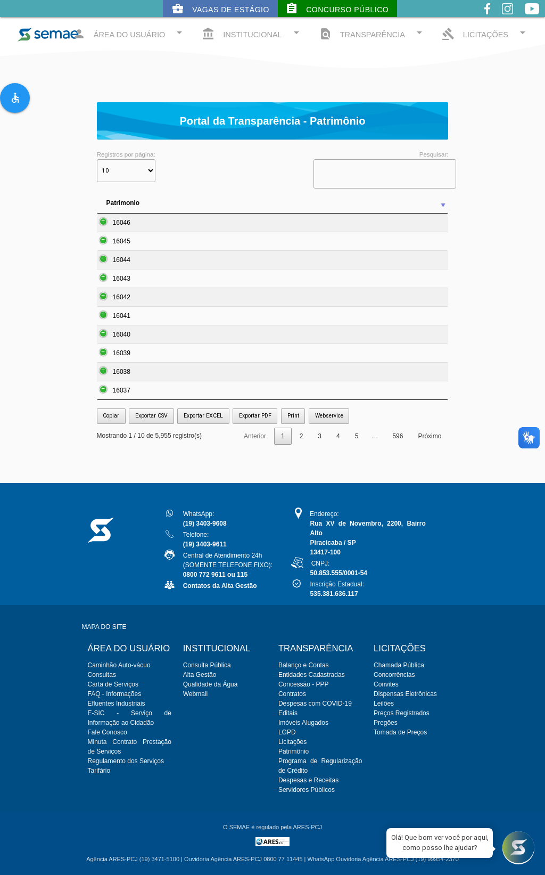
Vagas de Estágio (220, 8)
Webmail (195, 694)
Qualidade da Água (210, 684)
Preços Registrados (402, 713)
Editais (288, 713)
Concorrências (394, 674)
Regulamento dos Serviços (126, 761)
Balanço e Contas (303, 665)
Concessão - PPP (303, 684)
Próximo (429, 436)
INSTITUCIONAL (252, 33)
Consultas (102, 674)
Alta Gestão (200, 674)
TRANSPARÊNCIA (372, 33)
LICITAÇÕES (485, 33)
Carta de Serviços (113, 684)
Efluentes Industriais (116, 703)
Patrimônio (293, 751)
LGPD (287, 732)
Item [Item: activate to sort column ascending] (165, 203)
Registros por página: (126, 167)
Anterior (255, 436)
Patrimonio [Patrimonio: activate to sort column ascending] (123, 203)
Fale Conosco (107, 732)
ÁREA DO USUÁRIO (129, 33)
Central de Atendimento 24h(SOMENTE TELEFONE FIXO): (227, 565)
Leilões (384, 703)
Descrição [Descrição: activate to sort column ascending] (265, 203)
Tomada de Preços (400, 732)
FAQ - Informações (115, 694)
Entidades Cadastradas (311, 674)
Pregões (386, 722)
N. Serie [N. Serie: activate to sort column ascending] (410, 203)
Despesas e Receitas (308, 780)
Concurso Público (337, 8)
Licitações (292, 742)
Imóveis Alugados (303, 722)
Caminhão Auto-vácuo (119, 665)
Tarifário (99, 770)
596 (397, 436)
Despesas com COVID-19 (315, 703)
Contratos (292, 694)
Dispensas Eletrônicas (405, 694)
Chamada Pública (399, 665)
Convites (386, 684)
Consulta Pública (207, 665)
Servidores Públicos (306, 790)
